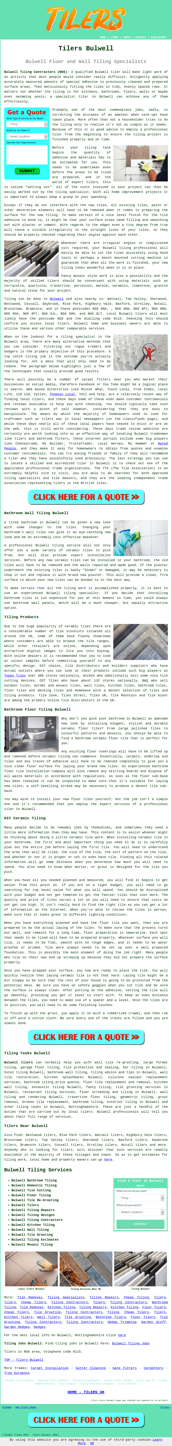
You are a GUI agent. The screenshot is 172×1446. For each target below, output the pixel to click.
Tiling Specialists (66, 1297)
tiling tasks (29, 1107)
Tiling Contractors (69, 1302)
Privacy (165, 1407)
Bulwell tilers (18, 1062)
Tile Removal (29, 1297)
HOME (103, 37)
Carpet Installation (50, 1368)
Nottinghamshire (83, 1107)
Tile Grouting (47, 1312)
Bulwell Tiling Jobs (130, 1343)
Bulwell (57, 299)
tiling (125, 248)
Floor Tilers (154, 1307)
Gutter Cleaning (91, 1368)
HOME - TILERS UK (86, 1392)
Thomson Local (62, 394)
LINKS (114, 37)
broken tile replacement (45, 1102)
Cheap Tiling (136, 1297)
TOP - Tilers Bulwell (23, 1360)
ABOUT (127, 37)
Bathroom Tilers (111, 1317)
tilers (92, 182)
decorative (26, 210)
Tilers (160, 1297)
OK (92, 1443)
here (108, 1160)
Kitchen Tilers (18, 1317)
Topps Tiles (15, 676)
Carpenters (153, 1368)
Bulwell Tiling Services (38, 1170)
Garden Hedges (17, 1327)
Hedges (39, 1327)
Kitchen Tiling (61, 1307)
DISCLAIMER (158, 37)
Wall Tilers (48, 1317)
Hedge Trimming (122, 1322)
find (18, 1135)
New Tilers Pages (25, 1407)
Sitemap (6, 1407)
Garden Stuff (153, 1322)
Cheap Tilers (33, 1302)
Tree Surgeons (17, 1373)
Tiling (113, 1312)
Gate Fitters (125, 1368)
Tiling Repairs (104, 1297)
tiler (83, 96)
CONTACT (140, 37)
